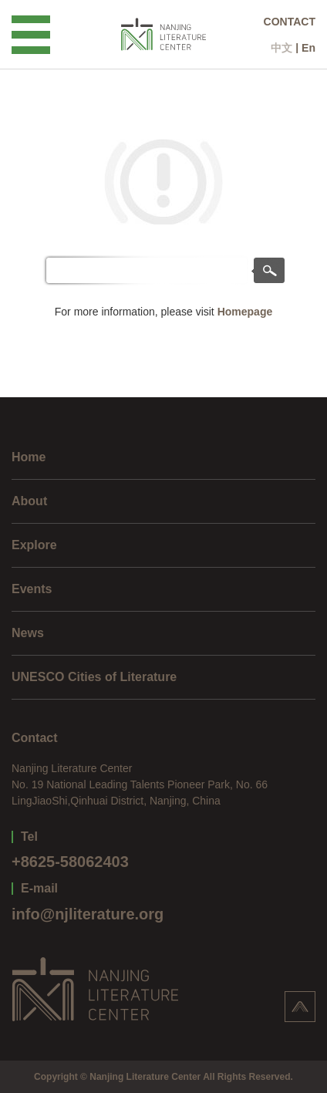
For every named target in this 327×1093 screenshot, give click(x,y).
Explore (34, 545)
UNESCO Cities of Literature (94, 676)
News (28, 632)
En (308, 48)
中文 (281, 48)
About (29, 501)
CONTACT (289, 21)
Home (29, 457)
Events (32, 588)
